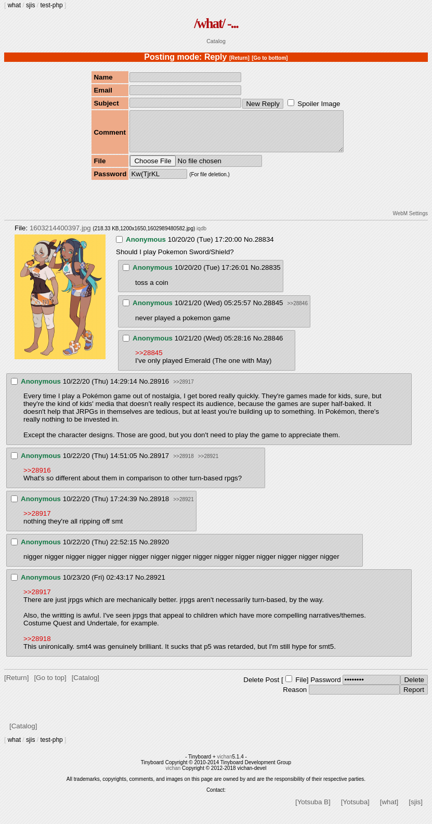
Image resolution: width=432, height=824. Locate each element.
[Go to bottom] (269, 58)
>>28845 (149, 360)
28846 (273, 346)
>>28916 (37, 478)
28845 (273, 311)
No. (249, 247)
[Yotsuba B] (313, 810)
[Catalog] (85, 685)
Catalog (216, 41)
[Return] (239, 58)
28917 (159, 463)
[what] (389, 810)
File (300, 687)
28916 (159, 389)
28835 (271, 275)
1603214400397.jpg (60, 236)
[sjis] (416, 810)
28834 (264, 247)
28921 (155, 585)
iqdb (201, 236)
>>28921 (208, 464)
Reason (295, 697)
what (14, 5)
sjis (30, 5)
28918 (159, 507)
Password (325, 687)
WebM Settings (410, 221)
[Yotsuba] (355, 810)
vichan (224, 764)
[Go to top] (50, 685)
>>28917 (183, 390)
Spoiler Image (318, 104)
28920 (159, 550)
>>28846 (297, 311)
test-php (51, 5)
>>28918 (183, 464)
